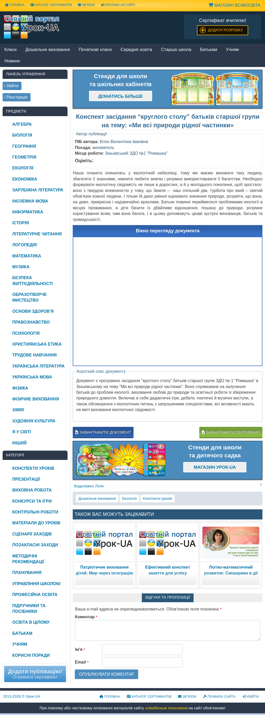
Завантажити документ (103, 432)
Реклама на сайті (118, 5)
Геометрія (24, 157)
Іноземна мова (30, 201)
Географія (24, 146)
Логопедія (24, 245)
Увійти (250, 696)
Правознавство (31, 322)
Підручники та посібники (29, 609)
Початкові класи (95, 50)
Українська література (38, 366)
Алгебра (22, 124)
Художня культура (34, 421)
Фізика (20, 388)
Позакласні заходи (35, 545)
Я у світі (21, 432)
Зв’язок (86, 5)
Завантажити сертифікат (231, 432)
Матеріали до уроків (36, 523)
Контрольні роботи (35, 512)
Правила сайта (219, 696)
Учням (232, 50)
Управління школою (36, 584)
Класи (10, 50)
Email (82, 662)
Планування (27, 572)
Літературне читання (37, 234)
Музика (21, 267)
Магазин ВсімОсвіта (234, 5)
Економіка (24, 179)
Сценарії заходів (32, 534)
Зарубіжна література (37, 190)
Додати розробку (225, 30)
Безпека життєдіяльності (32, 280)
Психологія (26, 333)
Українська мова (32, 377)
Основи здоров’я (33, 311)
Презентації (26, 479)
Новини (12, 61)
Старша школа (176, 50)
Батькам (208, 50)
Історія (20, 223)
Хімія (18, 410)
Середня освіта (136, 50)
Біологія (22, 135)
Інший (19, 443)
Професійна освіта (34, 594)
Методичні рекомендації (28, 559)
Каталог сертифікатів (51, 5)
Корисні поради (31, 655)
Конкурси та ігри (32, 501)
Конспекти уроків (157, 498)
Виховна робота (32, 490)
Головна (14, 5)
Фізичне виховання (35, 399)
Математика (26, 256)
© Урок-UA (21, 696)
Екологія (129, 498)
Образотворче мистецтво (29, 297)
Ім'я (80, 649)
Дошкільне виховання (47, 50)
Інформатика (27, 212)
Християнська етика (37, 344)
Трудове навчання (34, 355)
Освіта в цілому (31, 622)
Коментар (86, 617)
